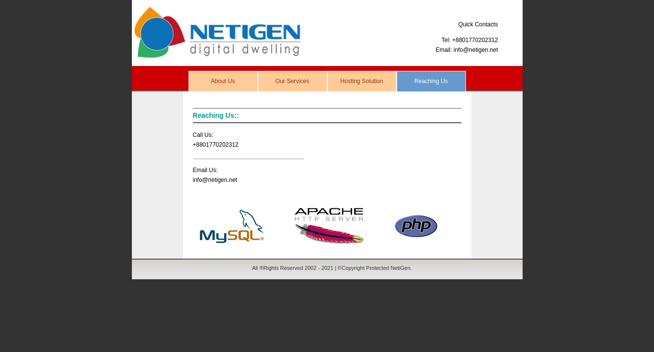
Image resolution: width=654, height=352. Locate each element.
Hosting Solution (361, 81)
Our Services (292, 81)
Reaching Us (431, 81)
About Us (223, 81)
